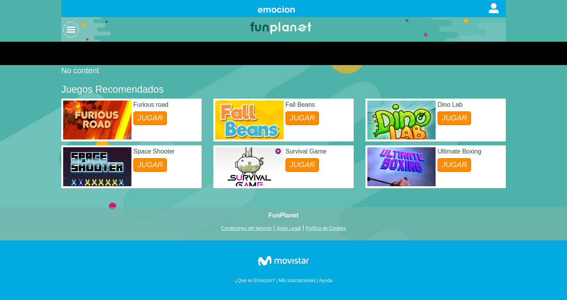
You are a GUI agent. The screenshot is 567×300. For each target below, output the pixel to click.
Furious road (150, 104)
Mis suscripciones (296, 280)
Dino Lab (450, 104)
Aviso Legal (288, 228)
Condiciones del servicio (246, 228)
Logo (281, 27)
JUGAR (150, 118)
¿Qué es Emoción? (255, 280)
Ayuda (325, 280)
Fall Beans (300, 104)
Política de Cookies (326, 228)
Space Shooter (154, 151)
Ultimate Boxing (459, 151)
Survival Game (305, 151)
